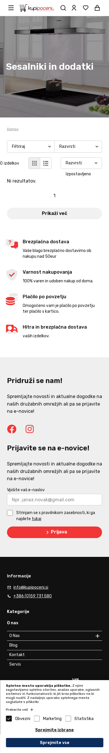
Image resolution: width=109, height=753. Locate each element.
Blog (13, 645)
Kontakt (17, 654)
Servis (15, 664)
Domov (13, 129)
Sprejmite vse (54, 742)
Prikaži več (54, 213)
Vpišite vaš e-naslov (26, 489)
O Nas (14, 635)
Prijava (55, 532)
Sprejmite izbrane (54, 730)
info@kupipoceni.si (30, 587)
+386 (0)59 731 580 (32, 596)
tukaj (36, 518)
